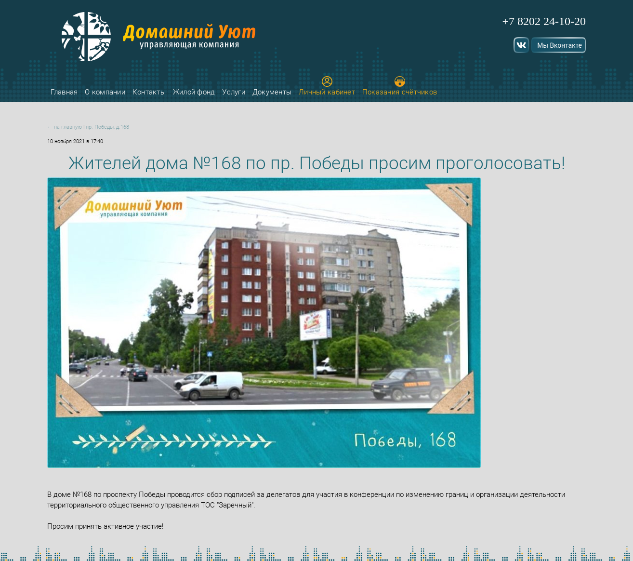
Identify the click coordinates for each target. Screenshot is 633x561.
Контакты (149, 92)
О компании (105, 92)
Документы (272, 92)
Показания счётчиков (399, 86)
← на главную (64, 127)
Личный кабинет (327, 86)
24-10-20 (564, 21)
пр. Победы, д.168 (107, 127)
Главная (64, 92)
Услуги (233, 92)
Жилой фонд (194, 92)
